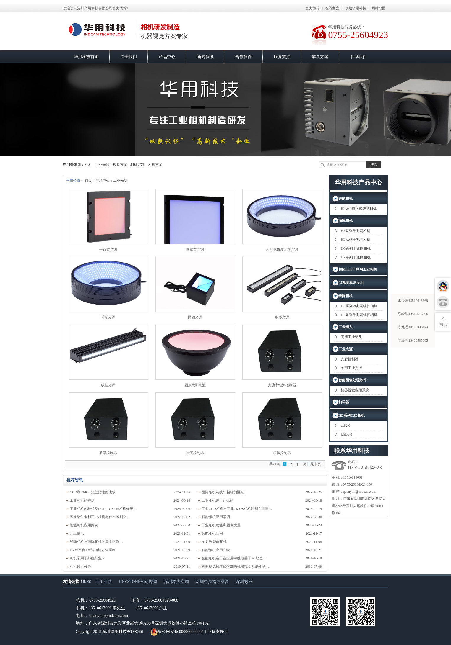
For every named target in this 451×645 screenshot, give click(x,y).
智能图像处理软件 (352, 380)
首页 (88, 181)
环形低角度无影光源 (282, 249)
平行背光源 (108, 249)
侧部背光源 (195, 249)
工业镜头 (345, 327)
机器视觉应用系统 (355, 390)
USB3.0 (346, 434)
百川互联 (103, 581)
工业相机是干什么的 (217, 500)
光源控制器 (349, 359)
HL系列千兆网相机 (355, 240)
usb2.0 (345, 425)
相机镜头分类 (80, 566)
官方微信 (313, 8)
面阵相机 (345, 221)
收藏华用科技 (355, 8)
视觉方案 (120, 165)
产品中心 (167, 57)
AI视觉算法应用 (351, 283)
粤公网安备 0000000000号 (177, 631)
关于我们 (128, 57)
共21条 (274, 464)
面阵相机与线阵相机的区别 (223, 492)
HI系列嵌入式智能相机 (359, 209)
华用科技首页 (86, 57)
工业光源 (102, 165)
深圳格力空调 (176, 581)
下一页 (301, 464)
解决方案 (320, 57)
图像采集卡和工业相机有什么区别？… (100, 517)
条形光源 (282, 317)
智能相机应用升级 (216, 550)
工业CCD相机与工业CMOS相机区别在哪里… (237, 509)
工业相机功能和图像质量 (221, 525)
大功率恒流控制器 (282, 385)
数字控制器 (108, 453)
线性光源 (108, 385)
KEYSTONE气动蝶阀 (138, 581)
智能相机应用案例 (216, 517)
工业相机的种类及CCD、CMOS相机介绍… (103, 509)
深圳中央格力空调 (212, 581)
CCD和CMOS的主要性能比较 (93, 492)
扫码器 (343, 402)
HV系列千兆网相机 (356, 257)
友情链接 (71, 581)
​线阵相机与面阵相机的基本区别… (96, 542)
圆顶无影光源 (195, 385)
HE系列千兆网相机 (355, 231)
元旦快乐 (77, 533)
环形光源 (108, 317)
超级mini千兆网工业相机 (357, 269)
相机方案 (155, 165)
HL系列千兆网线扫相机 (359, 315)
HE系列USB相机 (351, 415)
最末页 (315, 464)
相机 (88, 165)
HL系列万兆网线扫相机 (359, 306)
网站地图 (378, 8)
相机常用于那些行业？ (87, 558)
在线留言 (332, 8)
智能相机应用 (212, 533)
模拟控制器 (282, 453)
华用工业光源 (351, 368)
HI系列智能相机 (214, 542)
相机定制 (137, 165)
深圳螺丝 (244, 581)
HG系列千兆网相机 (356, 248)
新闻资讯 (205, 57)
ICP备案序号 (216, 631)
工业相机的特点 (82, 500)
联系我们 (358, 57)
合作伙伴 (243, 57)
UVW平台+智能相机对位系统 (93, 550)
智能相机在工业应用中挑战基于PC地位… (234, 558)
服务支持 (282, 57)
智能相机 (345, 199)
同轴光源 (195, 317)
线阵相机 (345, 296)
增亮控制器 (195, 453)
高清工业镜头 (351, 337)
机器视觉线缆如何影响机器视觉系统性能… (235, 566)
